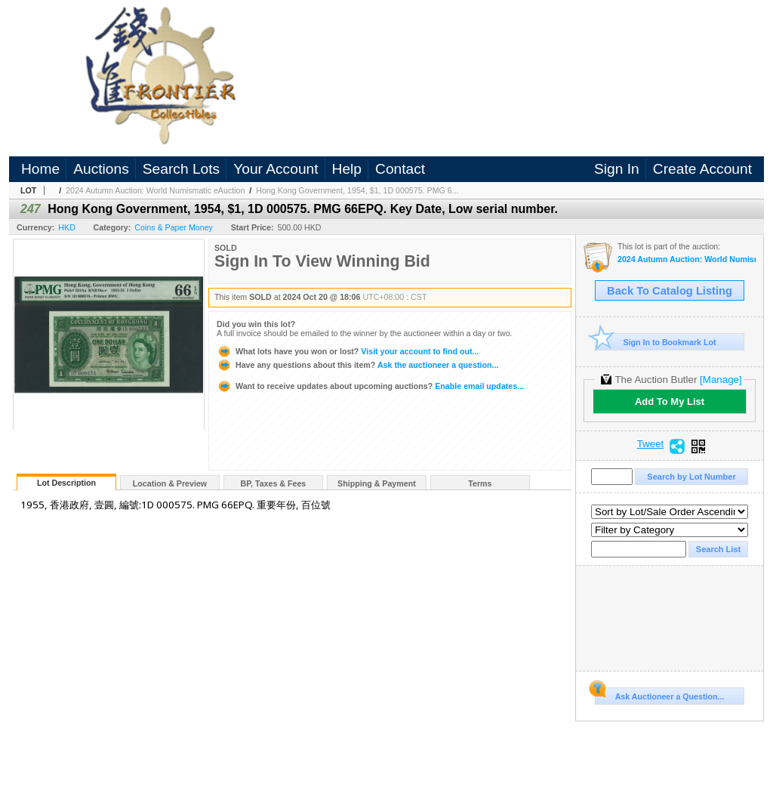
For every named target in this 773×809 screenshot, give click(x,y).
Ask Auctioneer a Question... (659, 694)
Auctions (101, 169)
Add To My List (669, 401)
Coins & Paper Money (173, 227)
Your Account (275, 169)
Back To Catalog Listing (669, 291)
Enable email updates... (370, 386)
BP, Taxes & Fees (273, 483)
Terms (479, 483)
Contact (400, 169)
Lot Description (66, 482)
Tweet (650, 444)
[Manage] (720, 379)
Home (40, 169)
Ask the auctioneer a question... (357, 364)
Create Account (702, 169)
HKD (66, 227)
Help (347, 169)
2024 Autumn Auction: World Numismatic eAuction (155, 190)
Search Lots (181, 169)
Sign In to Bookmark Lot (655, 341)
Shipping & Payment (376, 483)
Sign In (616, 169)
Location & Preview (170, 483)
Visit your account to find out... (348, 351)
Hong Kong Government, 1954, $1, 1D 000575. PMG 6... (357, 190)
